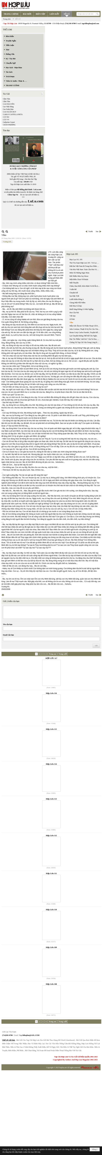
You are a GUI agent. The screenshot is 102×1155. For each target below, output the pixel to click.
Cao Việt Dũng (8, 107)
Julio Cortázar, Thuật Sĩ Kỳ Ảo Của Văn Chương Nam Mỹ (85, 329)
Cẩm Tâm (6, 101)
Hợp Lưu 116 (51, 693)
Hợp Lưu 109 (51, 947)
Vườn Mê (73, 289)
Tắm (71, 322)
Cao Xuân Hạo (8, 109)
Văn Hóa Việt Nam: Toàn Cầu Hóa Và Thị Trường (85, 269)
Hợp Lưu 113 (51, 799)
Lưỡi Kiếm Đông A (76, 299)
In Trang (2, 594)
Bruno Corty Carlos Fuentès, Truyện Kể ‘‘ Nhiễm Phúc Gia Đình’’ (85, 332)
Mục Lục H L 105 (75, 260)
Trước (90, 231)
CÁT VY (6, 120)
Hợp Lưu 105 (72, 254)
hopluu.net (63, 1068)
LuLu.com (37, 189)
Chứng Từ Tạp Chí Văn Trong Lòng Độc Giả (85, 342)
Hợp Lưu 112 (51, 835)
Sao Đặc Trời (74, 296)
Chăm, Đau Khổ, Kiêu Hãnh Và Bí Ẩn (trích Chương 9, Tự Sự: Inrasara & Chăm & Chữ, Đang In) (85, 286)
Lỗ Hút (72, 319)
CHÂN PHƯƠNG (9, 125)
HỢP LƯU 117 (51, 658)
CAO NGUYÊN (8, 104)
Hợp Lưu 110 (51, 909)
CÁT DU (6, 117)
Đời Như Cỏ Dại (75, 306)
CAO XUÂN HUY (9, 112)
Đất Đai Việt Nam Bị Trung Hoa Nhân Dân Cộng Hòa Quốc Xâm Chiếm (85, 266)
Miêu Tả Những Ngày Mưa (79, 273)
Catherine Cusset (9, 122)
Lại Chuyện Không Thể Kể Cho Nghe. (83, 336)
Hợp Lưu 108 (51, 984)
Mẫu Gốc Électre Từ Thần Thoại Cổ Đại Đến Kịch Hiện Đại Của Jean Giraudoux (85, 326)
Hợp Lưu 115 (51, 729)
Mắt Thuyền (73, 283)
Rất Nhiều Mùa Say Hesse (78, 276)
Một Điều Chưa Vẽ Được (78, 279)
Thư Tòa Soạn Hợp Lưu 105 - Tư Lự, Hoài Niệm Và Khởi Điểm (85, 263)
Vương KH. (7, 242)
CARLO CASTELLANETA (13, 114)
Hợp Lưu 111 (51, 873)
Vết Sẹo (72, 316)
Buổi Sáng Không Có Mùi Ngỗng (81, 309)
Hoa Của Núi (74, 313)
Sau (97, 231)
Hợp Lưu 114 (51, 764)
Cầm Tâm (6, 99)
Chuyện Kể (73, 293)
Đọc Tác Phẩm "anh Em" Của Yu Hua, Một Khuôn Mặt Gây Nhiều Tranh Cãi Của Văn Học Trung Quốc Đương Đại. (85, 339)
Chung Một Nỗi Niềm (77, 303)
